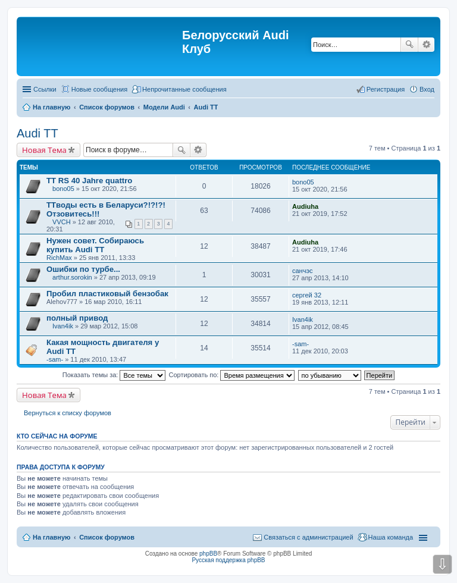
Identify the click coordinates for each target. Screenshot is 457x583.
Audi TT (37, 133)
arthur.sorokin (72, 277)
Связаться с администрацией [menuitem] (308, 537)
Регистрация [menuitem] (386, 89)
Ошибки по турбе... (83, 269)
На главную (51, 537)
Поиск (409, 44)
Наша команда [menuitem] (390, 537)
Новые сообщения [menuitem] (99, 89)
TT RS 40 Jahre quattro (89, 180)
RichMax (59, 257)
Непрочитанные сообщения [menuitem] (184, 89)
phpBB (208, 553)
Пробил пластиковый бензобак (107, 293)
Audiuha (305, 206)
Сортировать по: (232, 374)
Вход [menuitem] (427, 89)
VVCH (61, 221)
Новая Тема (44, 150)
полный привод (77, 318)
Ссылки (45, 89)
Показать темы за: (114, 374)
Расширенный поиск (426, 44)
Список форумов (106, 537)
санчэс (302, 270)
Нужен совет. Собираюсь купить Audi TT (95, 245)
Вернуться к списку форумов (67, 412)
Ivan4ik (62, 326)
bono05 (63, 188)
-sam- (54, 359)
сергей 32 (306, 295)
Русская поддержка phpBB (228, 560)
